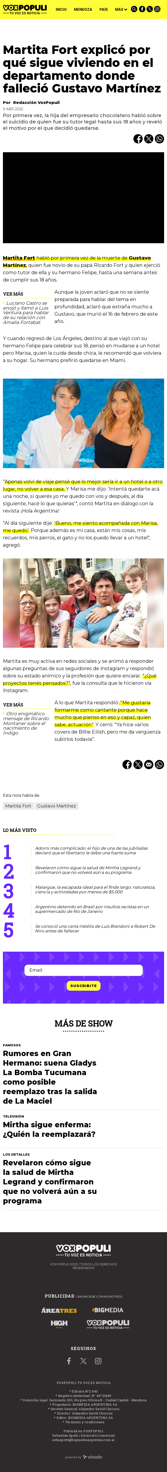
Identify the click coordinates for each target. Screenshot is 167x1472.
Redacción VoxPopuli (36, 102)
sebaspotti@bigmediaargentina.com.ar (83, 1440)
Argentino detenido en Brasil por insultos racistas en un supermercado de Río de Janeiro (92, 909)
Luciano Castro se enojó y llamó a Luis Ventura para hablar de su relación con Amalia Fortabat (26, 313)
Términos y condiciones (85, 1422)
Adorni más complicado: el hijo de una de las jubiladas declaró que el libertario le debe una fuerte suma (91, 850)
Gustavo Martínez (56, 806)
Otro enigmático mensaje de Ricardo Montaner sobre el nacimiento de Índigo (26, 723)
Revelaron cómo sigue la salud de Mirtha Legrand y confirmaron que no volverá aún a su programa (87, 870)
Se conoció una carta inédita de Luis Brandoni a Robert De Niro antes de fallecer (95, 928)
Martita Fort (19, 258)
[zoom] (83, 197)
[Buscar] (134, 9)
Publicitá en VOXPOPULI (83, 1431)
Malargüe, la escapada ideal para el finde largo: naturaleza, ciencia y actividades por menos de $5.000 (95, 889)
